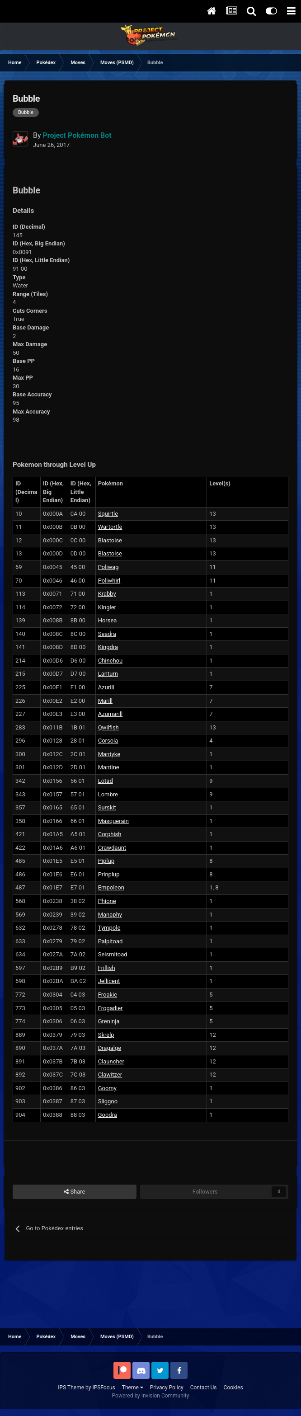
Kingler (107, 607)
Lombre (108, 794)
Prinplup (109, 874)
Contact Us (203, 1387)
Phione (107, 901)
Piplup (106, 860)
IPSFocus (103, 1387)
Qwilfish (108, 727)
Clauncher (111, 1061)
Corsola (108, 740)
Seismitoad (112, 954)
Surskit (107, 807)
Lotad (105, 780)
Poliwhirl (109, 580)
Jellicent (109, 981)
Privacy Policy (166, 1387)
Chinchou (110, 660)
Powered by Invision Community (150, 1395)
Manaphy (110, 914)
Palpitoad (110, 941)
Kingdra (108, 647)
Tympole (109, 927)
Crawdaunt (112, 847)
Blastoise (110, 540)
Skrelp (106, 1034)
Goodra (107, 1114)
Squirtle (108, 513)
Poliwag (108, 567)
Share (74, 1192)
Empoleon (111, 887)
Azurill (106, 687)
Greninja (109, 1021)
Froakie (107, 994)
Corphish (110, 834)
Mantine (108, 767)
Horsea (107, 620)
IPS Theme (71, 1387)
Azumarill (110, 713)
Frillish (106, 967)
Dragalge (109, 1047)
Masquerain (113, 821)
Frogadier (110, 1008)
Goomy (107, 1088)
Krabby (107, 593)
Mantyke (109, 754)
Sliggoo (108, 1101)
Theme (132, 1387)
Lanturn (108, 673)
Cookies (233, 1387)
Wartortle (110, 526)
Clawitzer (110, 1074)
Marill (105, 700)
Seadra (107, 633)
